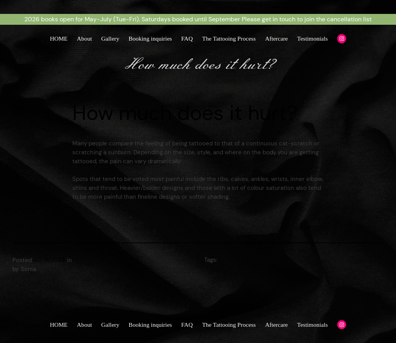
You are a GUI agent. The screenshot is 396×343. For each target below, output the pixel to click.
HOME (59, 38)
